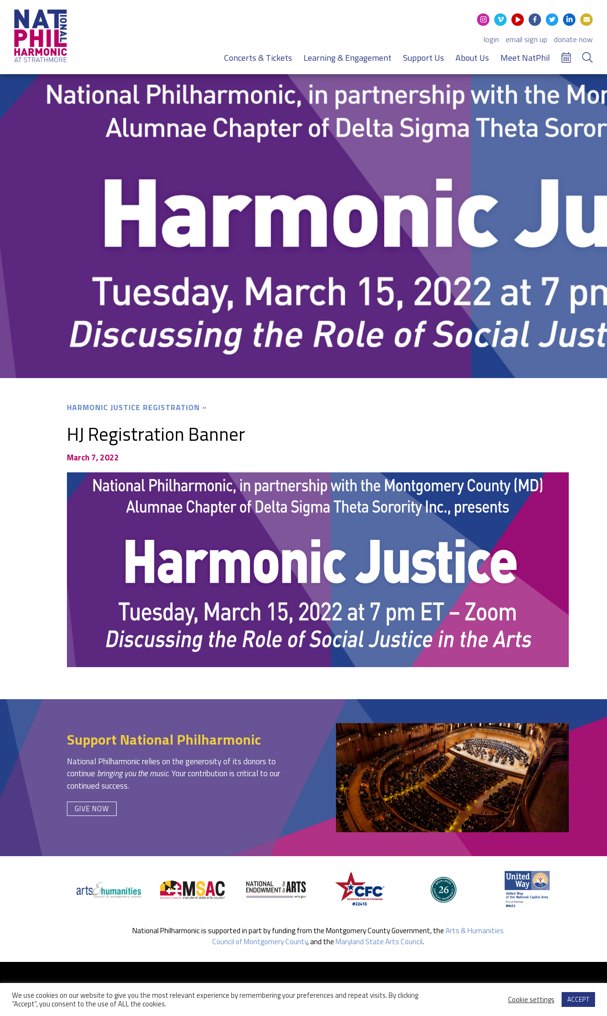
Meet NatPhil (525, 57)
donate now (573, 39)
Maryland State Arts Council (379, 941)
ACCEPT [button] (578, 999)
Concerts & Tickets (258, 57)
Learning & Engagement (347, 57)
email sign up (526, 39)
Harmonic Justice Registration (133, 407)
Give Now (92, 808)
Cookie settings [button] (531, 999)
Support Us (423, 57)
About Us (472, 57)
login (491, 39)
